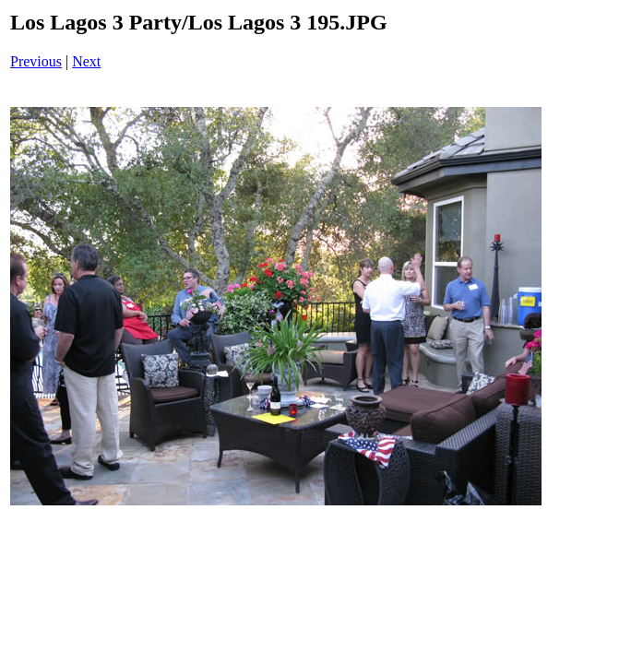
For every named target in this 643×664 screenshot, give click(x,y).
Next (86, 61)
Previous (36, 61)
